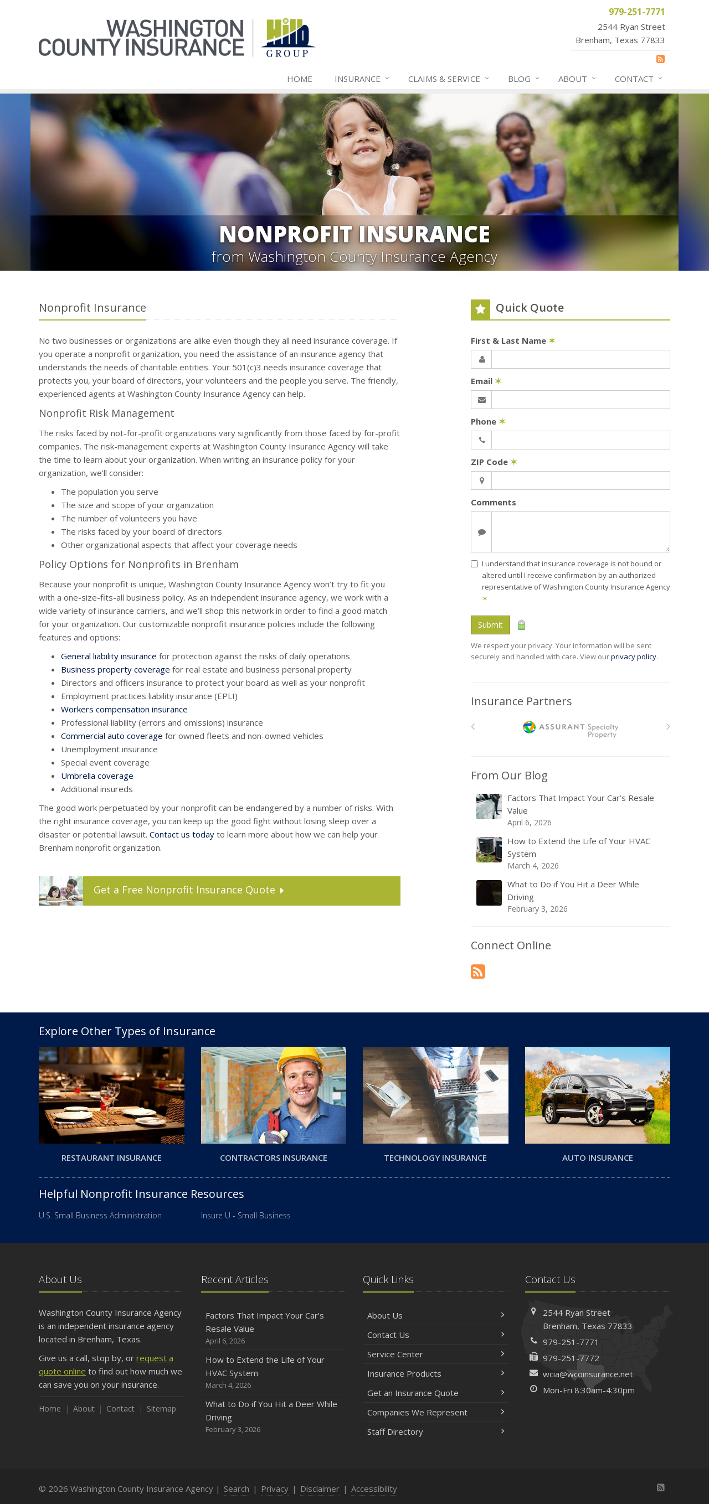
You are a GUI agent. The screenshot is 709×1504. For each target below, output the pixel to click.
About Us (435, 1315)
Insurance (363, 79)
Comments (493, 502)
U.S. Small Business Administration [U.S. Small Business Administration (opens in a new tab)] (100, 1215)
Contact (639, 79)
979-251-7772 (571, 1357)
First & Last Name (513, 340)
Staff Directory (435, 1431)
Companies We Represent (435, 1412)
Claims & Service (449, 79)
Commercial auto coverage (112, 735)
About (577, 79)
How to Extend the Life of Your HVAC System (571, 853)
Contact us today (182, 834)
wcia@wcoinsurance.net (588, 1373)
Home (299, 78)
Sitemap (161, 1408)
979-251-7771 (571, 1341)
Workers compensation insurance (124, 709)
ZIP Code (494, 461)
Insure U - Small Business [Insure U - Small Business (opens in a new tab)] (246, 1215)
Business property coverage (115, 669)
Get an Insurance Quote (435, 1392)
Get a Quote (162, 891)
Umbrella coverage (97, 775)
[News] (660, 58)
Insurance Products (435, 1373)
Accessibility (374, 1488)
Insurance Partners (521, 701)
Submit (490, 624)
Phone (488, 421)
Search (236, 1488)
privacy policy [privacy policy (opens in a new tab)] (633, 656)
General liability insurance (109, 655)
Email (486, 380)
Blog (524, 79)
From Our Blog (509, 775)
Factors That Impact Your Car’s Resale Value (571, 810)
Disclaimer (320, 1488)
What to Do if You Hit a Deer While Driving (571, 896)
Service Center (435, 1354)
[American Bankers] (570, 729)
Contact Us (435, 1334)
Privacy (275, 1488)
